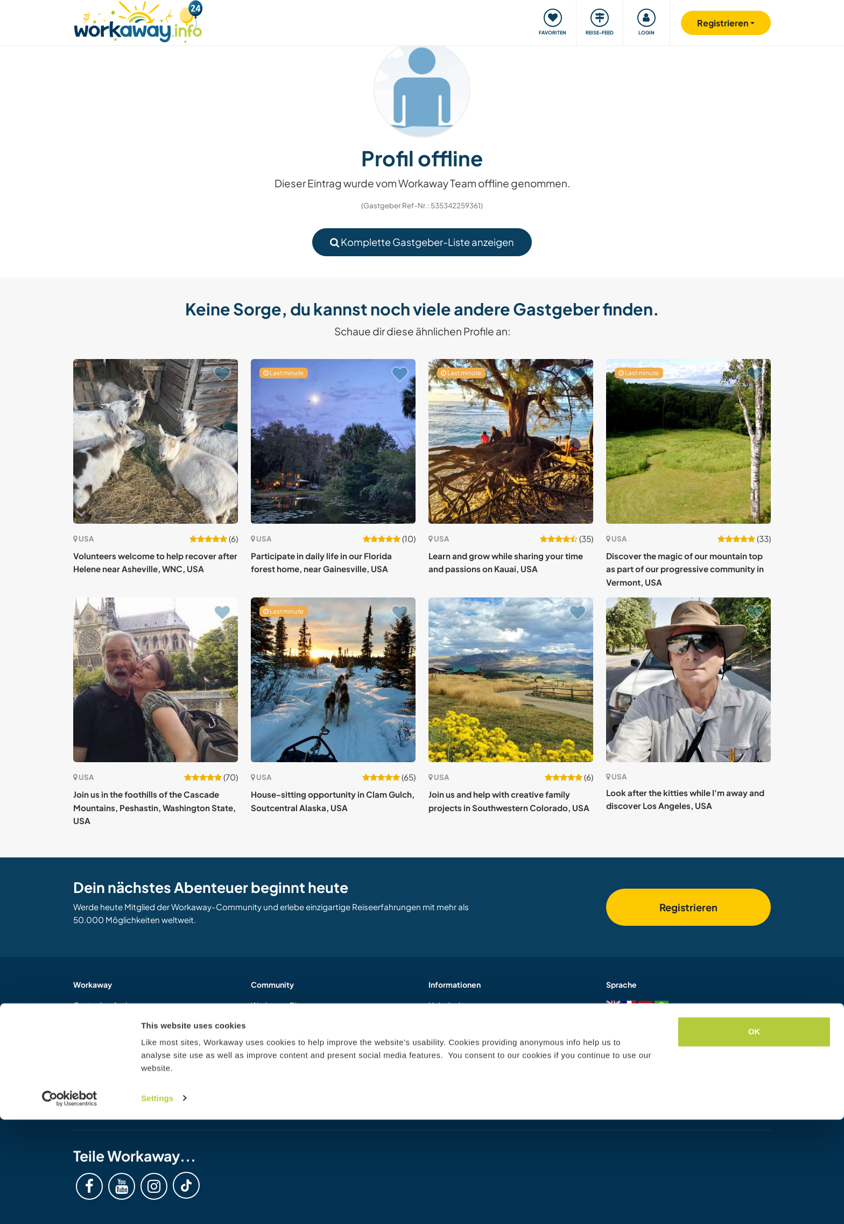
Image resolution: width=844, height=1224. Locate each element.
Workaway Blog (278, 1005)
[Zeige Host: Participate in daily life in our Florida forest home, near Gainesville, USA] (333, 441)
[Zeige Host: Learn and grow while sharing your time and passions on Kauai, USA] (510, 441)
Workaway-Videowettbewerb (304, 1062)
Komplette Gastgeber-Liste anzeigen (422, 242)
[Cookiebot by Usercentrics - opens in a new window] (70, 1203)
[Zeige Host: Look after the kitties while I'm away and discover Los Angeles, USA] (688, 679)
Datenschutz (450, 1090)
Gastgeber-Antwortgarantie (478, 1062)
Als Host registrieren (108, 1062)
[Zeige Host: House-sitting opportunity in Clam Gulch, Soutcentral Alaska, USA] (333, 679)
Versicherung (451, 1047)
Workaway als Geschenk (116, 1076)
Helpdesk (445, 1005)
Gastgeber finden (104, 1005)
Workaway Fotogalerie (291, 1019)
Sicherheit (446, 1019)
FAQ (436, 1033)
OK (754, 1136)
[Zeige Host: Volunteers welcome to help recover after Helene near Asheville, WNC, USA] (155, 441)
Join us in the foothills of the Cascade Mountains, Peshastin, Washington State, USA (154, 807)
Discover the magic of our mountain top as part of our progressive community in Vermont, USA (685, 569)
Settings (157, 1202)
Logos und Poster (281, 1047)
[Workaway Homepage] (138, 20)
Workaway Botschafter (292, 1090)
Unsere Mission (277, 1076)
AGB (436, 1076)
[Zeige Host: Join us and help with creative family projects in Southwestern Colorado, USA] (510, 679)
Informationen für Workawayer (127, 1033)
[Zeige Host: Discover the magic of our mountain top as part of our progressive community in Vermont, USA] (688, 441)
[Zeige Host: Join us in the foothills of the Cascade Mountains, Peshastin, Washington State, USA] (155, 679)
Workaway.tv (274, 1033)
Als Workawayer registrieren (122, 1047)
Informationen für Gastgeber (124, 1019)
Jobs (259, 1104)
